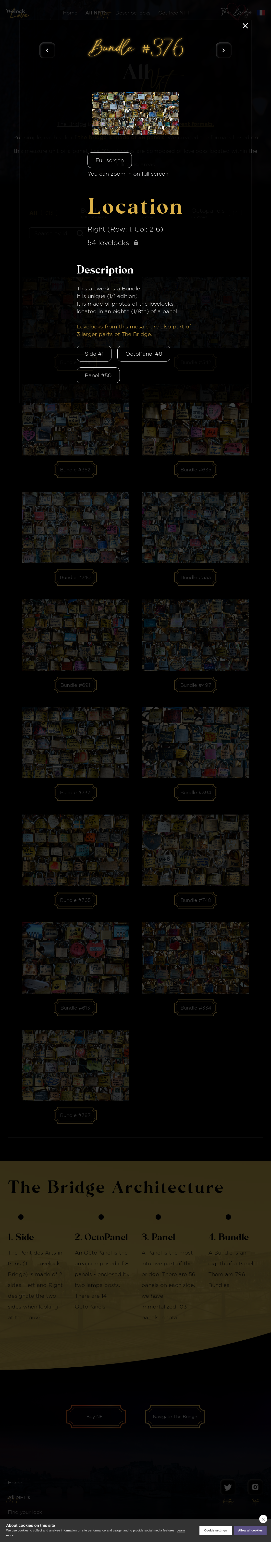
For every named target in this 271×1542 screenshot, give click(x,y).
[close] (263, 1519)
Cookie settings (215, 1530)
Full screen (110, 160)
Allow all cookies (250, 1530)
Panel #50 (98, 375)
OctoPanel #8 (143, 354)
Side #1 (94, 354)
